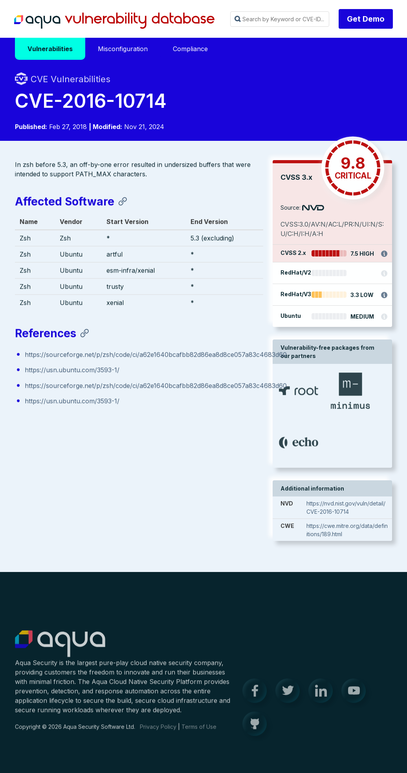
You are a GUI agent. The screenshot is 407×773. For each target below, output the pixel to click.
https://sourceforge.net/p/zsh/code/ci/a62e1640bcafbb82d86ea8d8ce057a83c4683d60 (156, 356)
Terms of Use (199, 731)
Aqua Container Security (60, 648)
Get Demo (366, 19)
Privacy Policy (158, 731)
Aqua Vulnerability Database (114, 21)
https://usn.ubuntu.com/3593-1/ (72, 371)
